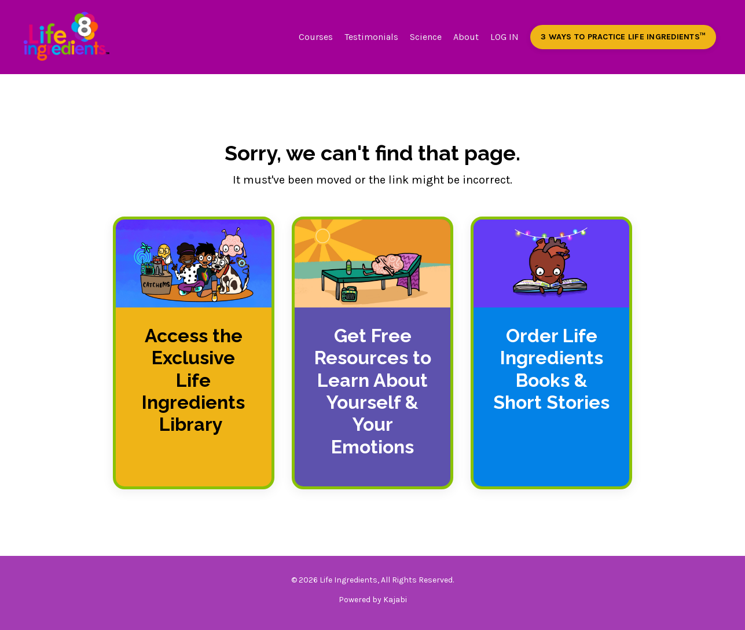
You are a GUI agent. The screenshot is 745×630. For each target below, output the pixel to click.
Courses (316, 36)
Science (426, 36)
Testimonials (371, 36)
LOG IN (504, 36)
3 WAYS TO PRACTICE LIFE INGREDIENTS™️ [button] (623, 37)
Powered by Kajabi (373, 600)
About (466, 36)
